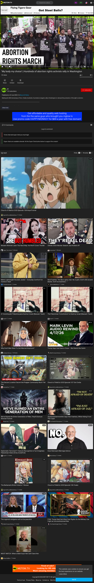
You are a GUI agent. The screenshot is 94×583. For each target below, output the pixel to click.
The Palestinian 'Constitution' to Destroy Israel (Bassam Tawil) (70, 314)
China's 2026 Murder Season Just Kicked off (64, 245)
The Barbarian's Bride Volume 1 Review (15, 485)
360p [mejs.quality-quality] (88, 66)
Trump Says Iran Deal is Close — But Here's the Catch (66, 348)
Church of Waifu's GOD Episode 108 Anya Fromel (18, 210)
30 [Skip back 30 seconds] (78, 66)
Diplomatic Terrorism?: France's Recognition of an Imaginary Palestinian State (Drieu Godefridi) (22, 452)
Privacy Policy (30, 580)
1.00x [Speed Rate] (75, 66)
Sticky (76, 153)
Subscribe (86, 90)
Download (22, 81)
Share (5, 81)
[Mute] (85, 67)
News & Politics (24, 95)
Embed (13, 81)
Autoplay (85, 153)
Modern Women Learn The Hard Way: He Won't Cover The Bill (22, 245)
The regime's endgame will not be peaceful (16, 519)
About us (38, 580)
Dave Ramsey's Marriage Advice (59, 451)
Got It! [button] (74, 579)
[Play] (2, 67)
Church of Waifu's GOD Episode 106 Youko (63, 485)
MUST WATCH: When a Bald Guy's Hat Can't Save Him (20, 553)
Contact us (45, 580)
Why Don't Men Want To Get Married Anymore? (17, 348)
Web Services (54, 580)
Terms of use (21, 580)
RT (8, 89)
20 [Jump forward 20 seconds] (81, 66)
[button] (86, 2)
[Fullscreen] (91, 67)
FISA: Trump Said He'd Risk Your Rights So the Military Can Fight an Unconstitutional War (68, 520)
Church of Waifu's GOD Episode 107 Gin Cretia (64, 382)
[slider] (39, 66)
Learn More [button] (63, 574)
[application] (47, 42)
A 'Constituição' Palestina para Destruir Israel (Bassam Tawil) (23, 314)
